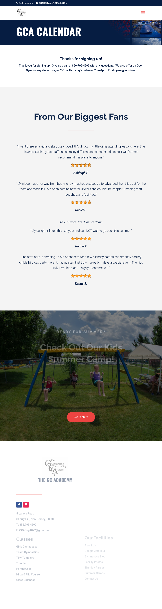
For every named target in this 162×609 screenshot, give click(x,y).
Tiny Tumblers (25, 555)
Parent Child (24, 566)
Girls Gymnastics (26, 544)
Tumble (21, 561)
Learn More (81, 417)
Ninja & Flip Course (28, 572)
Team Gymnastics (27, 550)
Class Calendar (25, 577)
